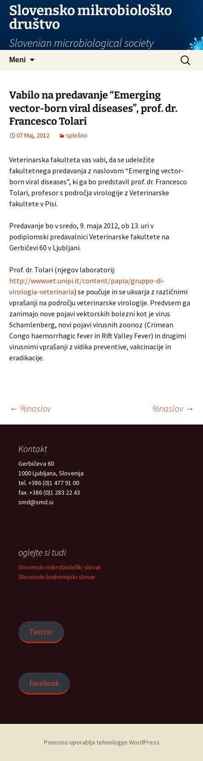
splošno (76, 135)
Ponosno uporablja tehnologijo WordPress (102, 742)
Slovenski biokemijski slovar (57, 577)
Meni (17, 60)
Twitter (41, 631)
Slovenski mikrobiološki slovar (59, 567)
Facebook (44, 683)
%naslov (30, 408)
